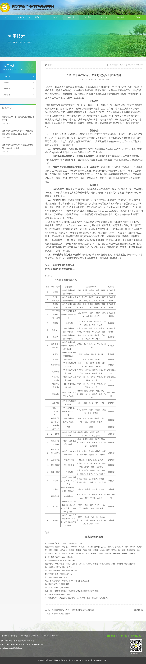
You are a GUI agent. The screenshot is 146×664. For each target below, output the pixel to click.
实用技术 (71, 17)
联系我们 (137, 17)
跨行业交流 (136, 636)
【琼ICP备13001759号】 (99, 660)
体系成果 (87, 17)
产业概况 (54, 17)
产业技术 (7, 76)
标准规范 (120, 17)
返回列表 (137, 610)
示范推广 (7, 82)
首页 (6, 17)
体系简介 (21, 17)
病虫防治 (7, 95)
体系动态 (37, 17)
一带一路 (123, 636)
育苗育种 (7, 89)
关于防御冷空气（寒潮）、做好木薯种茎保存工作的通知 (73, 610)
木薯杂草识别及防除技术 (61, 614)
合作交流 (104, 17)
